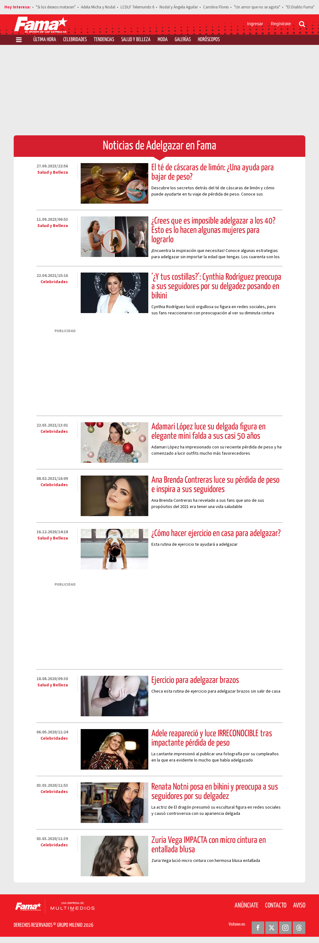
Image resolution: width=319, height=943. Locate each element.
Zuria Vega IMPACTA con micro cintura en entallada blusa (208, 845)
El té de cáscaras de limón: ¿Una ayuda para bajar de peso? (212, 172)
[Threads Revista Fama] (299, 927)
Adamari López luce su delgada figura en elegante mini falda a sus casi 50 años (208, 432)
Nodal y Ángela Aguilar (179, 7)
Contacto (275, 905)
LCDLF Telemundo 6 (137, 7)
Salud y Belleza (135, 39)
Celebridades (75, 39)
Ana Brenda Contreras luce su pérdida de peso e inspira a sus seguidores (215, 485)
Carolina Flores (216, 7)
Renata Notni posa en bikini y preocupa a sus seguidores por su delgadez (214, 792)
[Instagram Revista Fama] (285, 927)
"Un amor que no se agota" (257, 7)
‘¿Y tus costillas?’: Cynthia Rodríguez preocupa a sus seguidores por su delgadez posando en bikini (216, 286)
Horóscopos (209, 39)
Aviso (299, 905)
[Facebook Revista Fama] (258, 927)
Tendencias (104, 39)
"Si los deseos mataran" (56, 7)
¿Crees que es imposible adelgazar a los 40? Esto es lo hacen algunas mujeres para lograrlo (213, 230)
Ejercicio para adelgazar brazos (195, 680)
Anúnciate (246, 905)
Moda (163, 39)
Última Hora (44, 39)
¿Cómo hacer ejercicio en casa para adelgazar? (216, 533)
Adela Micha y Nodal (98, 7)
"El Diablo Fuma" (300, 7)
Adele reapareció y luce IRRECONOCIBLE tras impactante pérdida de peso (211, 738)
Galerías (183, 39)
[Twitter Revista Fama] (271, 927)
